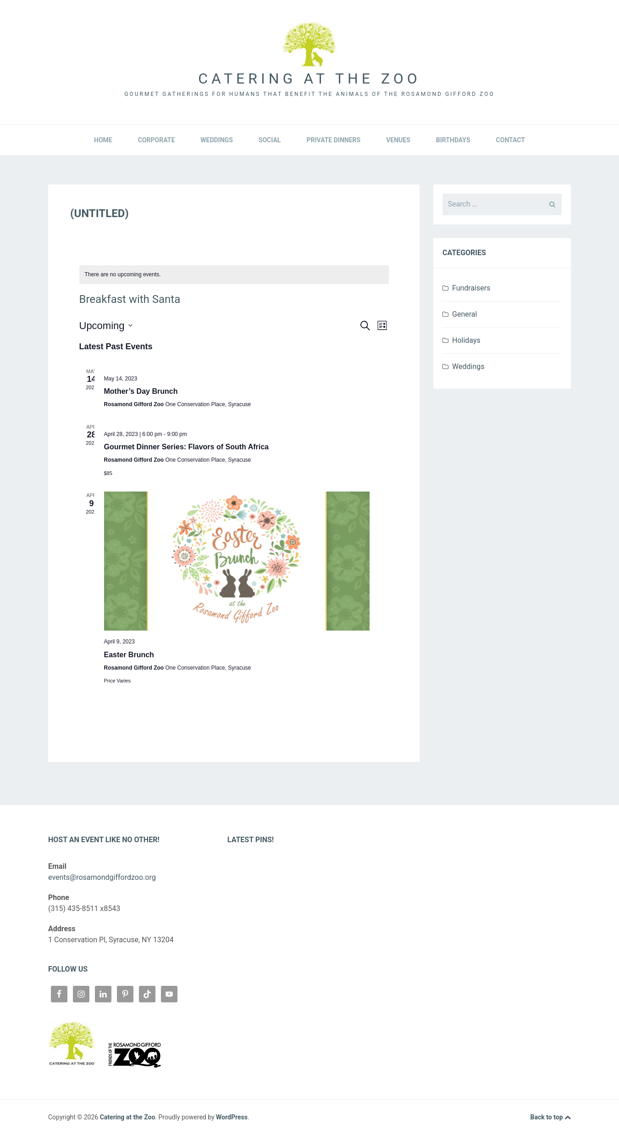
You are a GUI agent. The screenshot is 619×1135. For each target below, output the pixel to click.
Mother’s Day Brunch (141, 391)
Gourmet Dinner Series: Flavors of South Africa (186, 447)
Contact (510, 140)
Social (270, 140)
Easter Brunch (129, 655)
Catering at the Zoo (309, 78)
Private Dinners (333, 140)
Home (103, 140)
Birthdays (453, 140)
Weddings (216, 140)
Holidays (466, 340)
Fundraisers (471, 288)
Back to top (551, 1117)
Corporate (156, 140)
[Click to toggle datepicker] (106, 325)
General (464, 314)
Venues (398, 140)
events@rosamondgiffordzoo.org (102, 877)
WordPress (232, 1117)
